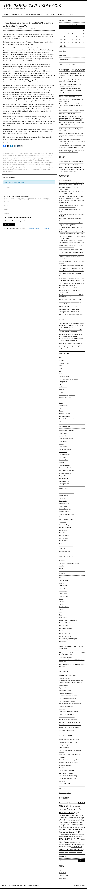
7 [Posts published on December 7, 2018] (79, 33)
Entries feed (62, 873)
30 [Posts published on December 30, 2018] (61, 46)
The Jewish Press (63, 476)
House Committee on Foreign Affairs (69, 739)
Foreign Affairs (63, 498)
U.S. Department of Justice (66, 770)
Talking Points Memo (65, 413)
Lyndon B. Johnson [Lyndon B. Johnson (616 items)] (77, 825)
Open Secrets (63, 709)
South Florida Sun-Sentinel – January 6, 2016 (71, 265)
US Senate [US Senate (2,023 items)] (78, 849)
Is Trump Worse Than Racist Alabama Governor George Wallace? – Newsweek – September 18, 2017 (70, 90)
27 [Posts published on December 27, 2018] (76, 43)
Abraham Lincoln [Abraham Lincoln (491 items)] (63, 803)
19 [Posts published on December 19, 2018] (72, 39)
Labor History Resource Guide (67, 698)
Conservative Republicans (21, 157)
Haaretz (61, 444)
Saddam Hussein (27, 168)
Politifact (61, 604)
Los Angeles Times (64, 454)
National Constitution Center (67, 701)
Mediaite (61, 389)
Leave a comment (30, 29)
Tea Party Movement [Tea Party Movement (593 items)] (74, 844)
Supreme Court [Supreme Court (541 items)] (63, 844)
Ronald (20, 29)
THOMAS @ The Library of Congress (69, 727)
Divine (76, 885)
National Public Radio (65, 397)
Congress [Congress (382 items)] (77, 806)
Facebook (62, 560)
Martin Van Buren (12, 160)
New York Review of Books (66, 514)
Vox (60, 421)
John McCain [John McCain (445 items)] (67, 825)
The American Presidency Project (68, 719)
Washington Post (64, 481)
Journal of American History (66, 693)
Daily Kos (61, 583)
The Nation (62, 533)
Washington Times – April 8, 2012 (68, 306)
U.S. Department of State (66, 773)
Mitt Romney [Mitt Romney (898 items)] (64, 827)
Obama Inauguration (65, 793)
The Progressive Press (65, 636)
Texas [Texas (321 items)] (83, 844)
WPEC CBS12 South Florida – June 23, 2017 (71, 314)
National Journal (63, 596)
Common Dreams (64, 580)
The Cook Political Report (66, 623)
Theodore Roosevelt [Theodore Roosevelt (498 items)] (65, 847)
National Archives (64, 747)
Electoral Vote (63, 585)
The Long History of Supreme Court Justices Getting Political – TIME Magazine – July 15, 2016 (71, 105)
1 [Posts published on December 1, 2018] (83, 30)
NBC (60, 400)
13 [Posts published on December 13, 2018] (76, 36)
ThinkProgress (63, 641)
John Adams (41, 159)
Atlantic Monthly (63, 495)
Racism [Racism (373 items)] (80, 836)
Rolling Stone (62, 522)
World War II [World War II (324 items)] (79, 852)
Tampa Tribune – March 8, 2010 (68, 288)
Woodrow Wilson (8, 171)
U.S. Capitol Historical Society (67, 730)
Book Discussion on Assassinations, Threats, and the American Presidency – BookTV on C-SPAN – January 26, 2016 (71, 325)
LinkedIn (61, 566)
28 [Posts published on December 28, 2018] (79, 43)
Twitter (61, 568)
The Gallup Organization (65, 628)
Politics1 (61, 601)
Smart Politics (63, 617)
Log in (61, 870)
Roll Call (61, 609)
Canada (29, 155)
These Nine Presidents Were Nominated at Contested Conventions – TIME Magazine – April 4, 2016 (71, 128)
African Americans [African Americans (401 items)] (73, 803)
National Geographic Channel (67, 395)
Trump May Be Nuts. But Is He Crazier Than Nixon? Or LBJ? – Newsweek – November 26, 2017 (71, 135)
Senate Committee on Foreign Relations (70, 760)
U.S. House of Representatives (67, 778)
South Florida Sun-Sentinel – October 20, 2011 (72, 278)
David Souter (32, 157)
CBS (60, 371)
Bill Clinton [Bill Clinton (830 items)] (71, 806)
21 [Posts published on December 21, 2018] (79, 39)
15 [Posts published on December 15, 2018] (83, 36)
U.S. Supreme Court (64, 783)
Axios (60, 578)
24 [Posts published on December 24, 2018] (65, 43)
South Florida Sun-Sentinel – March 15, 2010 (71, 271)
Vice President (46, 169)
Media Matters (63, 387)
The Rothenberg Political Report (68, 639)
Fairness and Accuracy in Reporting (68, 379)
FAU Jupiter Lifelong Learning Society (69, 563)
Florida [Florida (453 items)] (67, 815)
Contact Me (71, 14)
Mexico (20, 160)
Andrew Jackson (7, 155)
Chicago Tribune (63, 436)
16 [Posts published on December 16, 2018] (61, 39)
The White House (64, 768)
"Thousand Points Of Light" (25, 153)
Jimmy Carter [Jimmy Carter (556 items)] (68, 822)
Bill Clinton (24, 155)
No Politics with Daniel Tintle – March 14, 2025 (72, 252)
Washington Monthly (65, 551)
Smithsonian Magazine (65, 525)
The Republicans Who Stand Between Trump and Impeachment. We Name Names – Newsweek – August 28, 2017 (71, 111)
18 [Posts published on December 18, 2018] (68, 39)
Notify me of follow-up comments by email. (18, 217)
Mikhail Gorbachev (28, 160)
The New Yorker (63, 538)
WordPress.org (63, 878)
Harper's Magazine (64, 503)
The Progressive (63, 540)
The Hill (61, 631)
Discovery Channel (64, 376)
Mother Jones (63, 506)
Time (60, 543)
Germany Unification (12, 159)
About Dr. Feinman (17, 14)
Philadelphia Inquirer (64, 465)
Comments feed (63, 875)
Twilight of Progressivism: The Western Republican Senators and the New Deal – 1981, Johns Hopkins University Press (72, 169)
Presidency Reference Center (67, 714)
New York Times (63, 460)
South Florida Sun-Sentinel (66, 470)
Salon (60, 612)
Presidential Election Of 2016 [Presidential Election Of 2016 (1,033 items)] (70, 832)
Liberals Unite (63, 593)
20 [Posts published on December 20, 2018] (76, 39)
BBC (60, 366)
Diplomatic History (64, 688)
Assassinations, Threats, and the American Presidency (45, 14)
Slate (60, 615)
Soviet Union (36, 168)
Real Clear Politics (64, 607)
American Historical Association (67, 675)
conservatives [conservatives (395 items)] (62, 809)
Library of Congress (64, 745)
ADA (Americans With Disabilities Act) (44, 153)
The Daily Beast (63, 625)
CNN (60, 374)
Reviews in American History (67, 717)
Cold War (11, 157)
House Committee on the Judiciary (68, 742)
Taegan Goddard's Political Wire (68, 620)
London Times (63, 452)
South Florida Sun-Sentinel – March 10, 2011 (71, 268)
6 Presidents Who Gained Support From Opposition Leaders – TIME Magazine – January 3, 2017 (72, 75)
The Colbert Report (64, 416)
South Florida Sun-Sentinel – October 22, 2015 (72, 280)
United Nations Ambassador (17, 169)
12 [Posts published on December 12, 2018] (72, 36)
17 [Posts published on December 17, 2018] (65, 39)
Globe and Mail (63, 441)
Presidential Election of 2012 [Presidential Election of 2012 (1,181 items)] (73, 829)
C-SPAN (61, 368)
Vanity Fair (62, 548)
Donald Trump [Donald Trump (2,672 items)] (66, 812)
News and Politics (9, 153)
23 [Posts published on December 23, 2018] (61, 43)
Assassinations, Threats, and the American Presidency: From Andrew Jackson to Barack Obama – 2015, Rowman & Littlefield (71, 163)
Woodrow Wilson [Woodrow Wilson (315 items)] (72, 852)
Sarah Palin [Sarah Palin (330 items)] (77, 842)
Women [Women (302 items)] (66, 852)
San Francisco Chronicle (65, 468)
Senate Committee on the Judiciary (68, 762)
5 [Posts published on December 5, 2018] (72, 33)
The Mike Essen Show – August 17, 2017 (70, 299)
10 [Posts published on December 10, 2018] (65, 36)
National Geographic (64, 509)
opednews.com (63, 405)
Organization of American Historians (69, 711)
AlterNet (61, 360)
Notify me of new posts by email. (15, 221)
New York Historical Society (66, 706)
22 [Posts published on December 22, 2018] (83, 39)
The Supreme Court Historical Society (69, 722)
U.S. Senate (62, 781)
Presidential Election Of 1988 (35, 164)
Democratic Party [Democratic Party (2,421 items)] (75, 809)
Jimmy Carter (34, 159)
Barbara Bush (16, 155)
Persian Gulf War (38, 162)
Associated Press (64, 363)
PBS (60, 408)
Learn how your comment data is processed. (37, 228)
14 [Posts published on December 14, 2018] (79, 36)
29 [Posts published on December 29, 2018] (83, 43)
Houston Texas (23, 159)
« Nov (60, 51)
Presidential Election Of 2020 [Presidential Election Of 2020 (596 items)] (68, 834)
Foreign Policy (63, 501)
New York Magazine (64, 511)
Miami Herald (62, 457)
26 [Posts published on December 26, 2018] (72, 43)
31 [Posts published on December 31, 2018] (65, 46)
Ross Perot (19, 168)
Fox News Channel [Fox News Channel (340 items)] (74, 815)
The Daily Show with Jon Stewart (68, 419)
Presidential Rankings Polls (20, 166)
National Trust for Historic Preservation (70, 704)
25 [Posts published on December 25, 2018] (68, 43)
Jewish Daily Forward (65, 449)
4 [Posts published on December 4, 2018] (68, 33)
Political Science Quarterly (66, 519)
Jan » (64, 51)
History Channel (63, 381)
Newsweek (62, 517)
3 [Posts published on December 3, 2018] (64, 33)
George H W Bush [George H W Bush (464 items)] (73, 817)
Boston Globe (63, 433)
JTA (60, 384)
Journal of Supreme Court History (68, 696)
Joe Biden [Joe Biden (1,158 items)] (76, 822)
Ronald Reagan (11, 168)
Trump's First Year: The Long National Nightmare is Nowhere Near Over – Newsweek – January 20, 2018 (72, 141)
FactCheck (62, 588)
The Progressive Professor (32, 5)
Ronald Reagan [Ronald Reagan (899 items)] (69, 842)
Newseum (62, 757)
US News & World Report (66, 546)
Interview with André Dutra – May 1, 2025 (70, 249)
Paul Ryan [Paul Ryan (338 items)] (71, 827)
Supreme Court (44, 168)
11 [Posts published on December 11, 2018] (68, 36)
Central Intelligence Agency (39, 155)
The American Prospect (65, 527)
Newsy (61, 403)
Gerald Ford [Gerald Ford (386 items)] (69, 820)
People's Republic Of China (26, 162)
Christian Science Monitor (66, 438)
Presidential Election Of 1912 (19, 164)
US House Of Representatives (34, 169)
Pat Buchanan (14, 162)
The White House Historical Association (70, 725)
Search (82, 861)
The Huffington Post (64, 633)
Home (6, 14)
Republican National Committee (37, 166)
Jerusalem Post (63, 446)
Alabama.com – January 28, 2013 (68, 180)
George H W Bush (42, 157)
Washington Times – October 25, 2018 (69, 312)
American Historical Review (66, 678)
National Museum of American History (69, 754)
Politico (61, 599)
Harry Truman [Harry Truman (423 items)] (75, 820)
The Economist (63, 530)
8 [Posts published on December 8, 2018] (83, 33)
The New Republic (64, 535)
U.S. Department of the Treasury (68, 776)
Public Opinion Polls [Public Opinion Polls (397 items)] (73, 836)
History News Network (65, 657)
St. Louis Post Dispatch (65, 473)
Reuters (61, 411)
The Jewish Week (63, 478)
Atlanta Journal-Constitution (66, 430)
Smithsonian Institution (65, 765)
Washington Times (64, 484)
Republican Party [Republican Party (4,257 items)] (69, 839)
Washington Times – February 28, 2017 (70, 309)
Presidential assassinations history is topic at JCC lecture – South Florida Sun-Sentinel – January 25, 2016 (71, 256)
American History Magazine (66, 493)
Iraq (29, 159)
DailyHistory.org (63, 685)
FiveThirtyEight (63, 591)
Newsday (61, 462)
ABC (60, 358)
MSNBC (61, 392)
